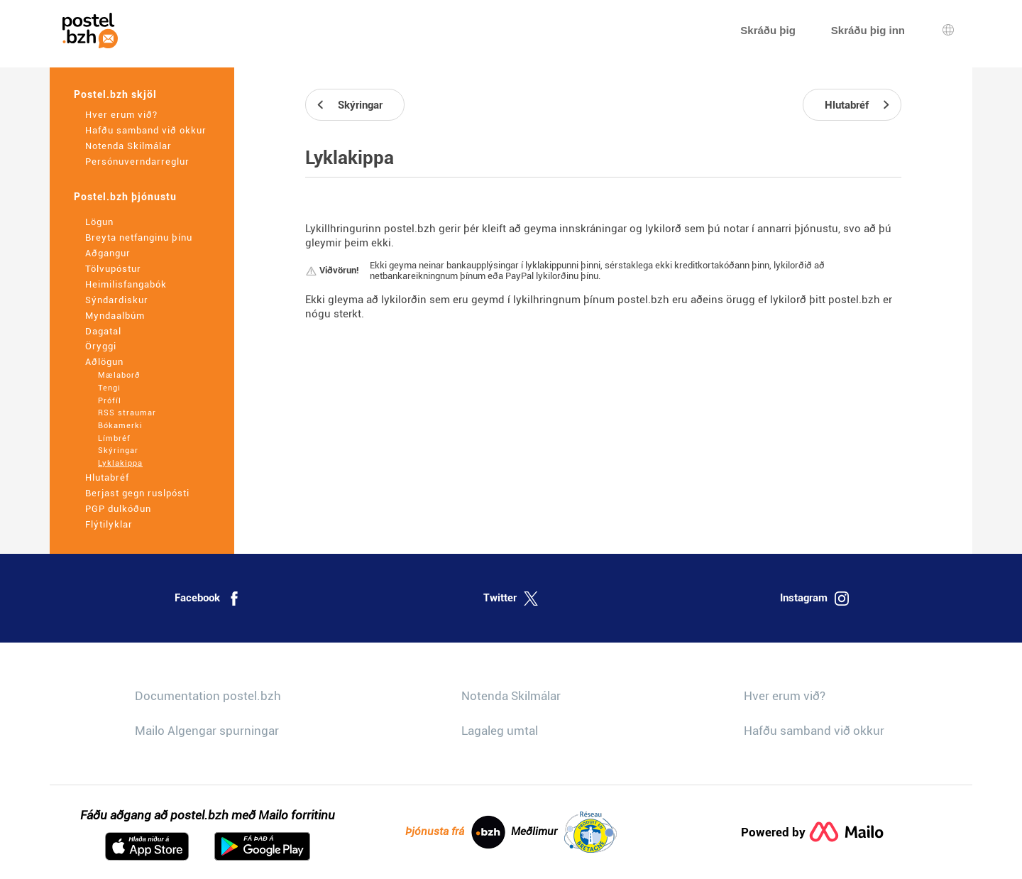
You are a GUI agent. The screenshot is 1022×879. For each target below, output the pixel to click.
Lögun (99, 222)
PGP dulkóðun (118, 508)
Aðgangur (108, 253)
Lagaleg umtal (499, 731)
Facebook (208, 598)
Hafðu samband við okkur (146, 130)
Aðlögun (104, 361)
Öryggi (100, 346)
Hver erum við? (121, 114)
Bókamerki (120, 425)
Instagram (814, 598)
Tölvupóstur (113, 268)
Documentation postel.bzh (208, 696)
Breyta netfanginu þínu (138, 237)
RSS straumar (127, 412)
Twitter (510, 598)
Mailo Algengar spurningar (207, 731)
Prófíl (109, 400)
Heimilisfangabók (126, 284)
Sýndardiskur (116, 300)
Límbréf (114, 438)
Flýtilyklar (109, 524)
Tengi (109, 388)
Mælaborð (119, 375)
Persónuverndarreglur (137, 161)
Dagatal (103, 331)
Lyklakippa (120, 463)
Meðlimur (564, 832)
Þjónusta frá (455, 832)
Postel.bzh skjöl (115, 94)
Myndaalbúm (115, 315)
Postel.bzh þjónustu (125, 196)
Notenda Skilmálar (128, 146)
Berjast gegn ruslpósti (137, 493)
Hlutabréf (107, 477)
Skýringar (118, 450)
